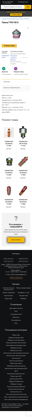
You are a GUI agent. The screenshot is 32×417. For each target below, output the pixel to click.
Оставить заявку (16, 14)
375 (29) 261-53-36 (23, 2)
